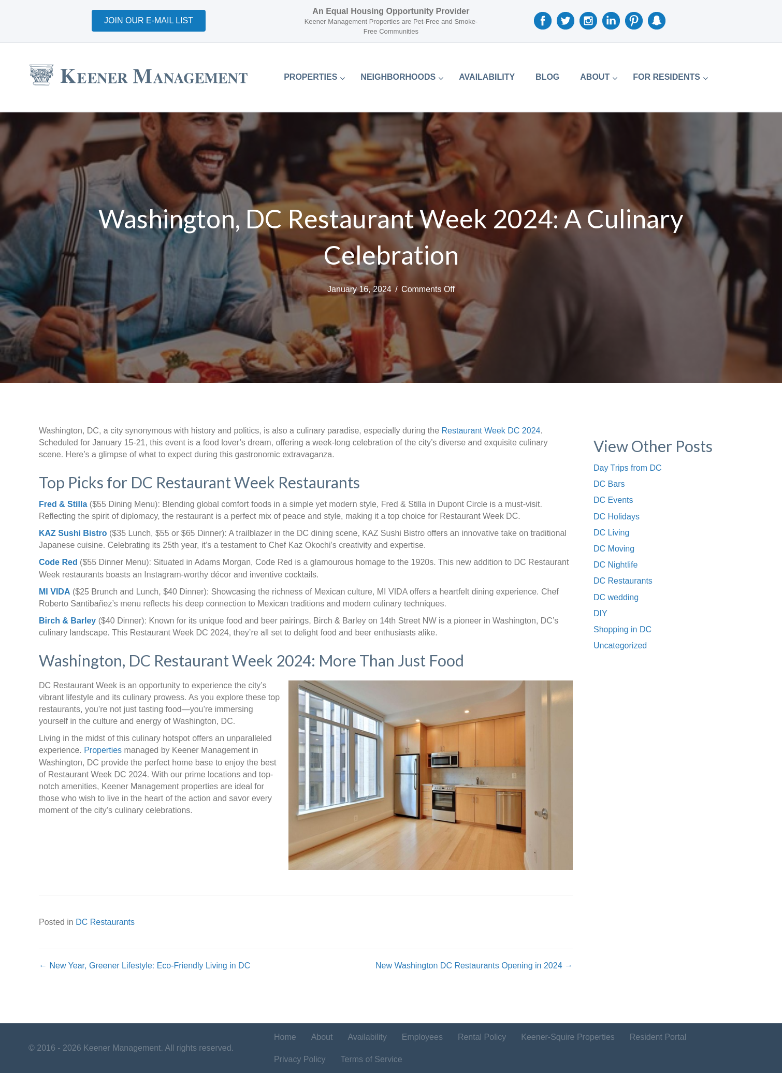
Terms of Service (371, 1059)
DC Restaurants (105, 922)
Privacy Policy (300, 1059)
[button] (149, 21)
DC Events (613, 500)
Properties (104, 750)
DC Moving (613, 548)
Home (285, 1037)
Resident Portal (658, 1037)
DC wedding (616, 597)
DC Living (611, 532)
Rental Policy (482, 1037)
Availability (366, 1037)
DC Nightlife (615, 564)
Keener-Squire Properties (568, 1037)
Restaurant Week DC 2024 (491, 430)
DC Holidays (616, 516)
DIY (600, 613)
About (322, 1037)
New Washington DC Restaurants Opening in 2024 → (474, 965)
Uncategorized (620, 645)
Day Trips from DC (627, 467)
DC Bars (609, 484)
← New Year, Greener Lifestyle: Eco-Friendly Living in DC (144, 965)
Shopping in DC (622, 629)
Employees (422, 1037)
